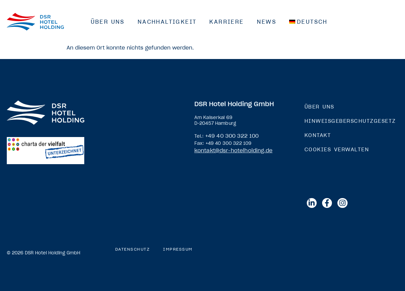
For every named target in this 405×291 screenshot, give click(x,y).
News (267, 21)
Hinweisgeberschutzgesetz (350, 121)
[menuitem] (308, 22)
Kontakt (317, 135)
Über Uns (108, 21)
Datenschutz (132, 249)
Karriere (226, 21)
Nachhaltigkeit (167, 21)
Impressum (178, 249)
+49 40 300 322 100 (232, 136)
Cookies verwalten (336, 149)
